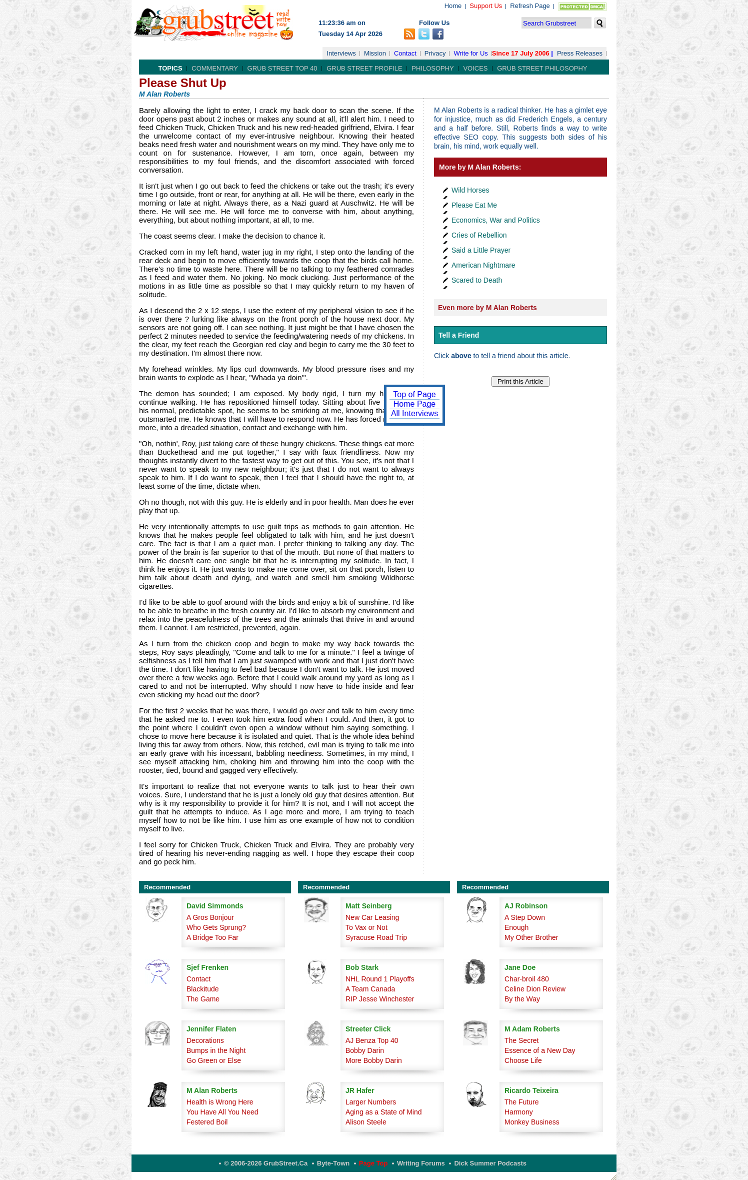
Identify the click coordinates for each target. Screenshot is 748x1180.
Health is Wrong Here (220, 1102)
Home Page (415, 404)
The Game (203, 999)
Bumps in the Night (216, 1050)
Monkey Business (532, 1122)
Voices (475, 68)
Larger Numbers (371, 1102)
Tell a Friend (458, 335)
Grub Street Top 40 (283, 68)
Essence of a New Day (540, 1050)
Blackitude (202, 989)
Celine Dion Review (535, 989)
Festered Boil (207, 1122)
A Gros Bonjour (210, 917)
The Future (521, 1102)
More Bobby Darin (374, 1060)
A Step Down (524, 917)
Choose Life (523, 1060)
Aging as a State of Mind (384, 1112)
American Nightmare (484, 265)
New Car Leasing (372, 917)
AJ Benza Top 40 (372, 1040)
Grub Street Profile (364, 68)
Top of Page (414, 394)
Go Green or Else (213, 1060)
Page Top (373, 1163)
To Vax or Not (367, 927)
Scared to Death (477, 280)
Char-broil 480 (526, 979)
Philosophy (433, 68)
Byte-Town (333, 1163)
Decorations (205, 1040)
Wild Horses (470, 190)
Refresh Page (530, 6)
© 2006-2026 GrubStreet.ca (266, 1163)
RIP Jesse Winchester (380, 999)
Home (453, 6)
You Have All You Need (222, 1112)
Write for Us (471, 53)
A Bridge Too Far (212, 937)
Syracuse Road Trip (376, 937)
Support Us (486, 6)
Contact (405, 53)
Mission (375, 53)
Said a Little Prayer (481, 250)
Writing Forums (421, 1163)
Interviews (341, 53)
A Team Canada (370, 989)
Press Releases (579, 53)
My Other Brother (531, 937)
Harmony (518, 1112)
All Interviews (414, 413)
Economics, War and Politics (496, 220)
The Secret (521, 1040)
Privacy (435, 53)
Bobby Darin (365, 1050)
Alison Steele (366, 1122)
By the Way (522, 999)
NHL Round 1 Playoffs (380, 979)
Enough (516, 927)
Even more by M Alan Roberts (487, 308)
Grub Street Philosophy (542, 68)
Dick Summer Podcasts (490, 1163)
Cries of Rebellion (479, 235)
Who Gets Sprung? (216, 927)
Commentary (215, 68)
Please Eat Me (474, 205)
